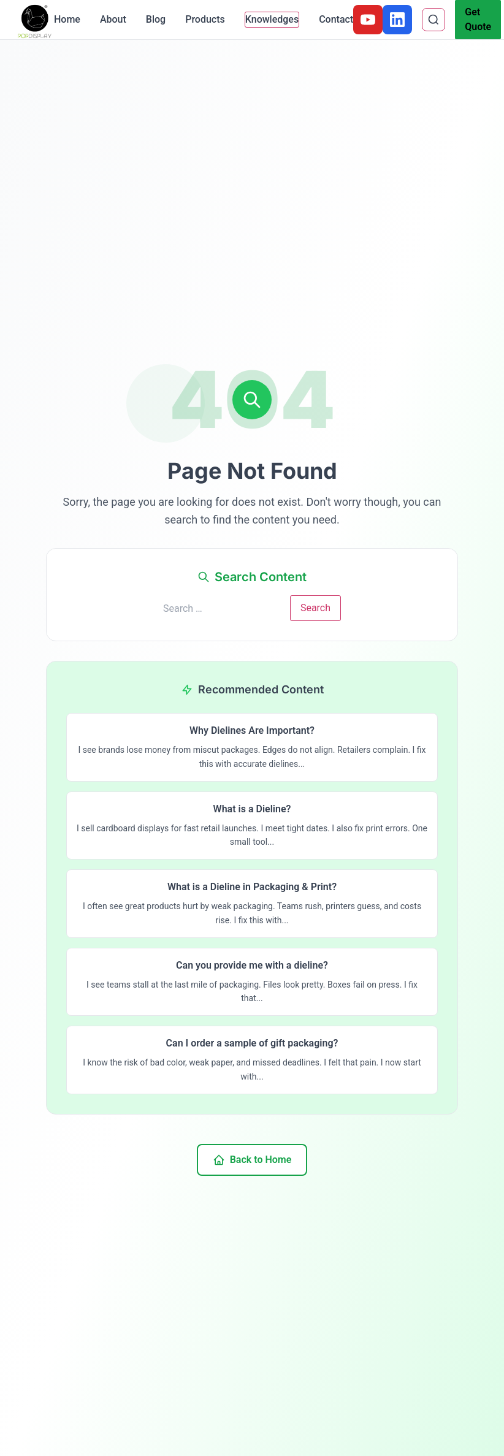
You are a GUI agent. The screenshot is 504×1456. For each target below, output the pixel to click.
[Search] (433, 19)
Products (205, 19)
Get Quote (478, 19)
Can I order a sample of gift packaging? (252, 1043)
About (113, 19)
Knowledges (272, 19)
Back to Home (252, 1160)
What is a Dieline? (252, 809)
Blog (156, 19)
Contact (336, 19)
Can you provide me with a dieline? (252, 965)
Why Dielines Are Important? (252, 730)
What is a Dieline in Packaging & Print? (252, 887)
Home (67, 19)
